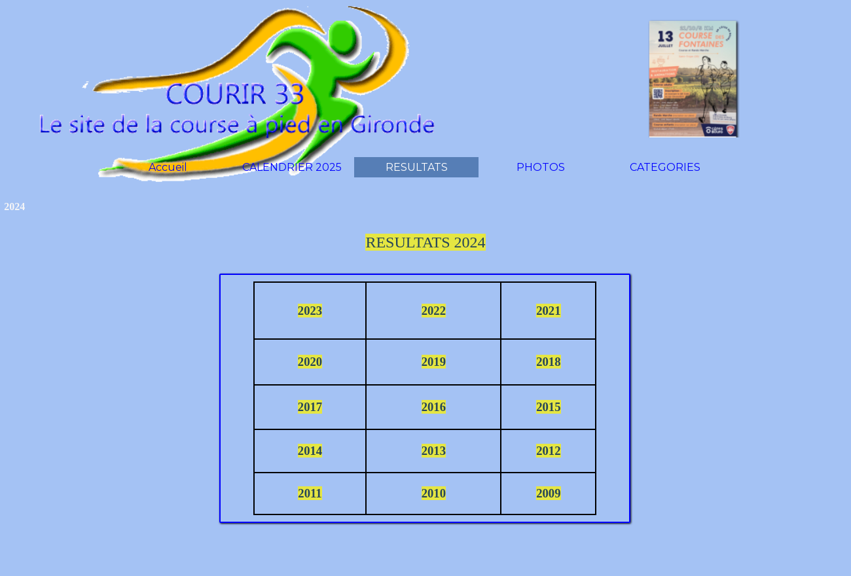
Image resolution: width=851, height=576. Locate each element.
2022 (434, 310)
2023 (310, 310)
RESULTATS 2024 (425, 242)
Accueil (168, 167)
